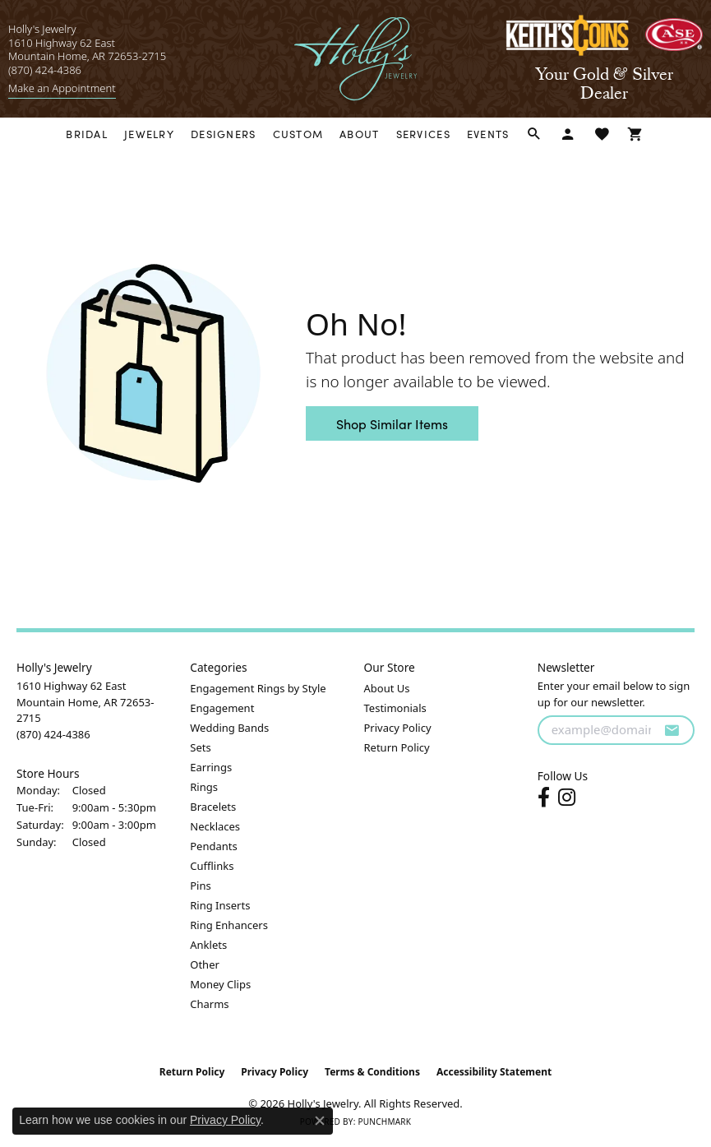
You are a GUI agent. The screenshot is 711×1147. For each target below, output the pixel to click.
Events (488, 133)
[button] (535, 134)
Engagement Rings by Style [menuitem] (257, 688)
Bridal (87, 133)
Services (423, 133)
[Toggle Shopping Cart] (636, 134)
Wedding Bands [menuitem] (229, 727)
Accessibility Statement (494, 1072)
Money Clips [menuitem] (220, 984)
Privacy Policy (398, 727)
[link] (62, 88)
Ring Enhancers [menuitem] (229, 925)
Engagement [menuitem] (222, 708)
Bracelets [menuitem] (213, 806)
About (359, 133)
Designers (223, 133)
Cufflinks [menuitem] (211, 865)
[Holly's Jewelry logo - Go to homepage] (355, 59)
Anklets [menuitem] (208, 944)
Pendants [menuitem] (213, 846)
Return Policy (397, 747)
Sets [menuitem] (200, 747)
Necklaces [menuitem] (215, 826)
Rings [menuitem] (204, 786)
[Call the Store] (53, 734)
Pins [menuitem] (200, 885)
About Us (387, 688)
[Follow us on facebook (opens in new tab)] (544, 797)
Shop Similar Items (392, 423)
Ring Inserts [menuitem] (220, 905)
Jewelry (149, 133)
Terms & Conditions (372, 1072)
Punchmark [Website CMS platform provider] (384, 1121)
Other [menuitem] (204, 964)
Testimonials (395, 708)
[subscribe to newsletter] (671, 730)
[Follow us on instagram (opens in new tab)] (566, 797)
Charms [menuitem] (209, 1004)
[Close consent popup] (320, 1121)
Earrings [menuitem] (211, 767)
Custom (298, 133)
